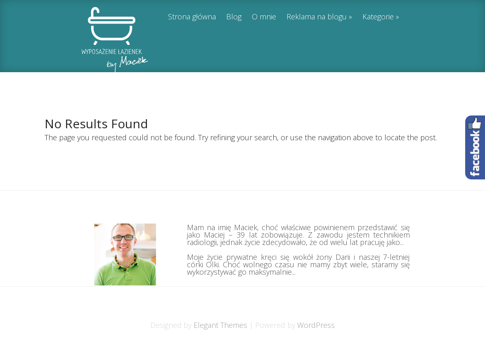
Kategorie (378, 17)
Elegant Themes (220, 325)
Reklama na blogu (316, 17)
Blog (233, 17)
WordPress (316, 325)
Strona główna (192, 17)
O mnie (264, 17)
